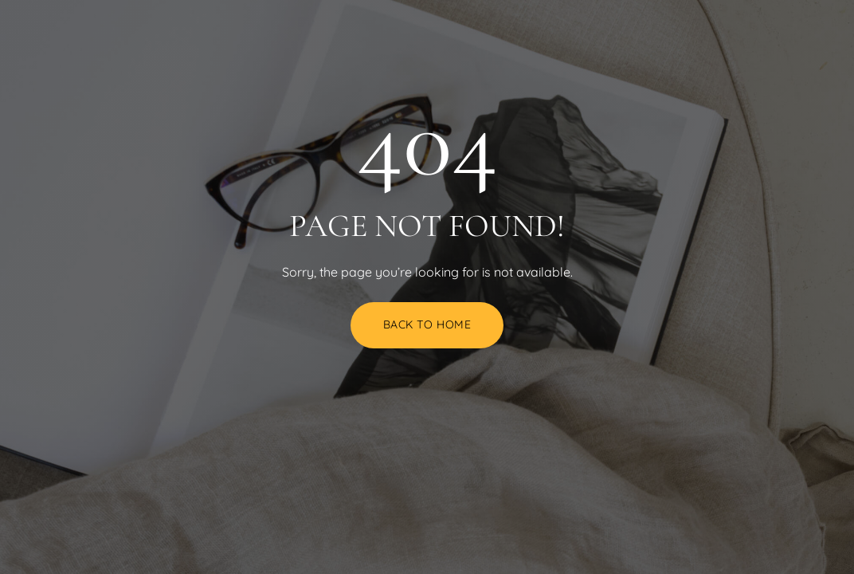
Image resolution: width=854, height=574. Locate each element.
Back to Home (427, 324)
